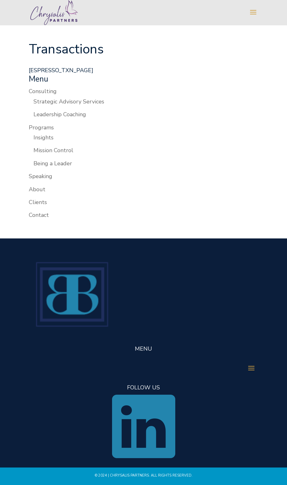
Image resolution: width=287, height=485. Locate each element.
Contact (39, 215)
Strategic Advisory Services (68, 101)
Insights (43, 137)
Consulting (43, 91)
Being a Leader (52, 163)
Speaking (40, 176)
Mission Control (53, 150)
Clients (38, 202)
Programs (41, 127)
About (37, 189)
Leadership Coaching (59, 114)
